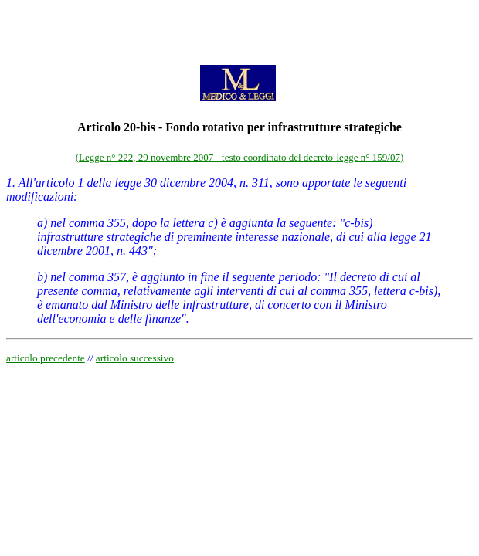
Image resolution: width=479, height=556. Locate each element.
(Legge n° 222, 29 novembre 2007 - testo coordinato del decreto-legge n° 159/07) (239, 157)
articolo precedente (45, 358)
